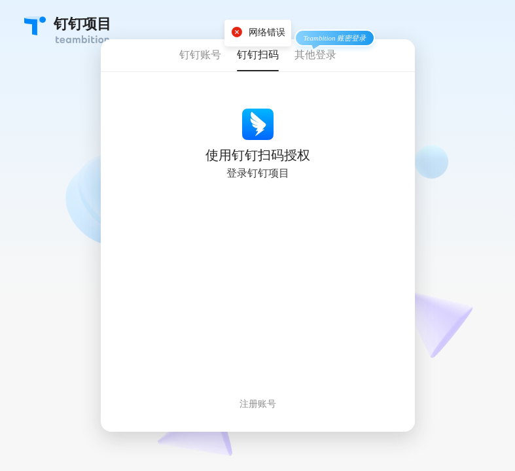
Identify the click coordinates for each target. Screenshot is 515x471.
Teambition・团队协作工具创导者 (35, 25)
